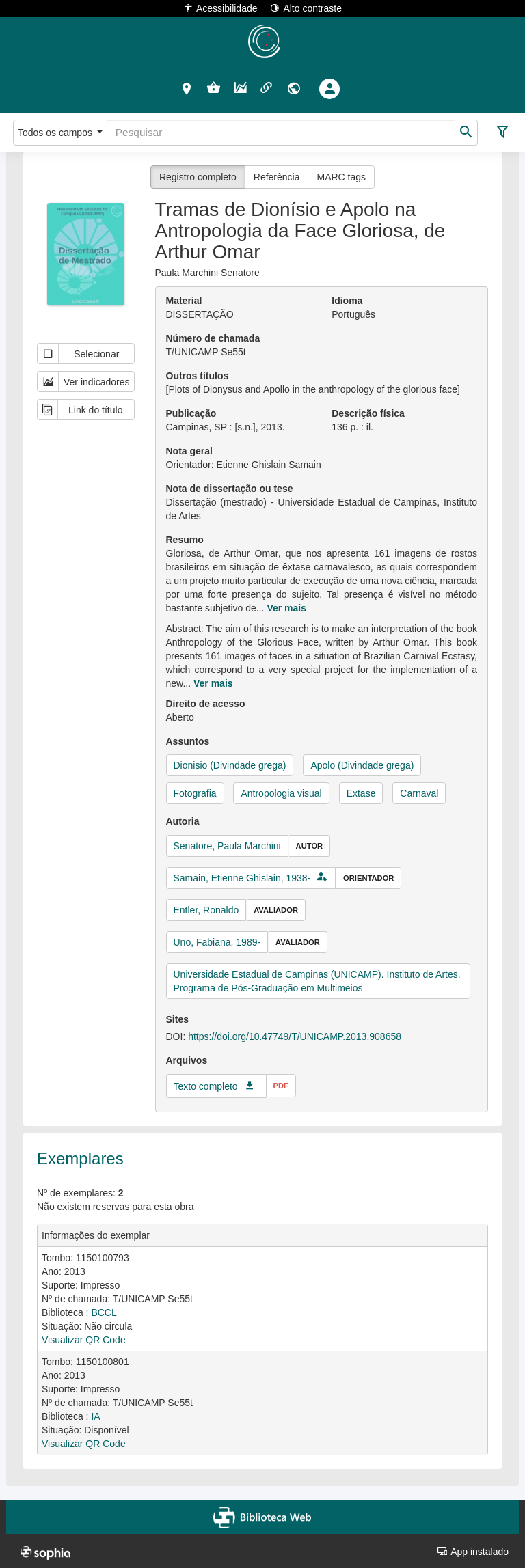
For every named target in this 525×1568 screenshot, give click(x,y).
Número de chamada (213, 338)
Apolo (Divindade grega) (362, 765)
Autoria (183, 821)
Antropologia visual (281, 793)
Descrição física (368, 413)
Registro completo (198, 176)
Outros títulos (197, 375)
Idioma (347, 300)
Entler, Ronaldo (206, 910)
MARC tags (341, 176)
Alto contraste (306, 8)
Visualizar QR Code (84, 1339)
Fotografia (195, 793)
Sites (177, 1019)
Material (184, 300)
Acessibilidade (220, 8)
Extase (361, 793)
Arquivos (187, 1060)
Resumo (185, 539)
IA (95, 1416)
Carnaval (419, 793)
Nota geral (189, 450)
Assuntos (188, 741)
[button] (187, 88)
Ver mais (286, 608)
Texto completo (206, 1086)
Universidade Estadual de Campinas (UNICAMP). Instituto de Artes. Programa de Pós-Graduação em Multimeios (317, 981)
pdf (280, 1086)
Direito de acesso (205, 703)
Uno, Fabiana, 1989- (217, 942)
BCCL (103, 1312)
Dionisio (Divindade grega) (230, 765)
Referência (277, 176)
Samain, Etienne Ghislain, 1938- (242, 877)
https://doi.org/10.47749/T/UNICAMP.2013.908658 (294, 1036)
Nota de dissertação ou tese (229, 488)
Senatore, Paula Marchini (227, 845)
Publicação (191, 413)
